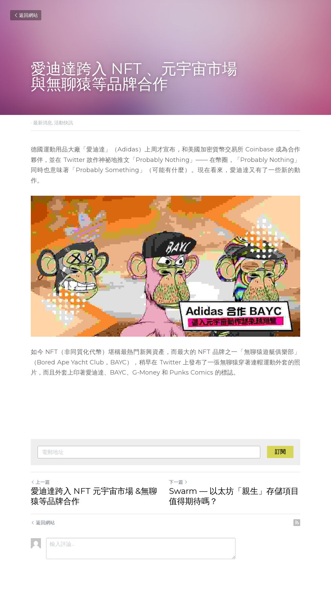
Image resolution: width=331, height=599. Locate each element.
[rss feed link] (296, 522)
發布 (195, 362)
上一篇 (40, 482)
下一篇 (178, 482)
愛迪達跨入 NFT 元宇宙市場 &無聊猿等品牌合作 (94, 496)
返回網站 (26, 15)
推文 (123, 160)
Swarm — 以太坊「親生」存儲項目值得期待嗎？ (234, 496)
